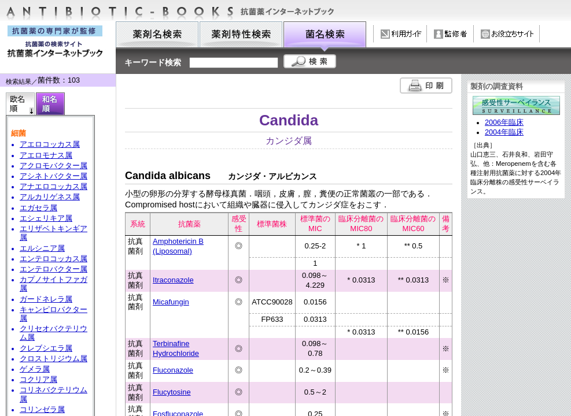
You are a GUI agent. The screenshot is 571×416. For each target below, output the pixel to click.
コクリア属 (38, 380)
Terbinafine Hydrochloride (176, 348)
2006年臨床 (504, 122)
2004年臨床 (504, 132)
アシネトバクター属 (53, 176)
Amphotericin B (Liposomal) (178, 246)
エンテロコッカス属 (53, 259)
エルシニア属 (42, 248)
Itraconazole (173, 280)
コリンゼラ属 (42, 410)
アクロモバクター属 (53, 166)
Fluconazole (173, 370)
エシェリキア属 (46, 218)
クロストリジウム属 (53, 359)
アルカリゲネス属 (50, 197)
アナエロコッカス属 (53, 187)
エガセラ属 (38, 208)
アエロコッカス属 (50, 144)
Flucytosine (172, 392)
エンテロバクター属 (53, 269)
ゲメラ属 (35, 369)
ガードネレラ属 (46, 299)
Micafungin (171, 302)
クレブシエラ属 (46, 348)
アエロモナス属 (46, 155)
